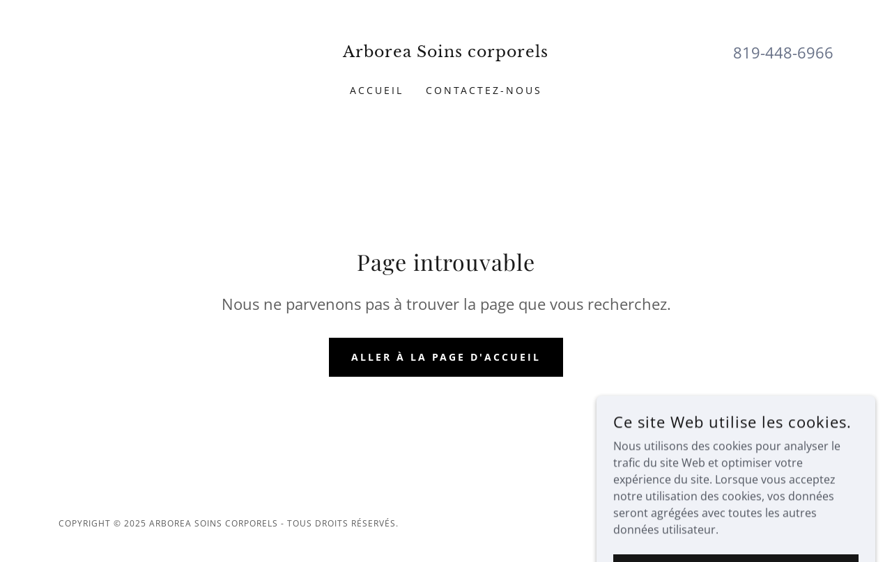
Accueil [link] (376, 90)
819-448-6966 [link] (783, 52)
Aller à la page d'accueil (446, 357)
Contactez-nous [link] (484, 90)
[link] (446, 53)
